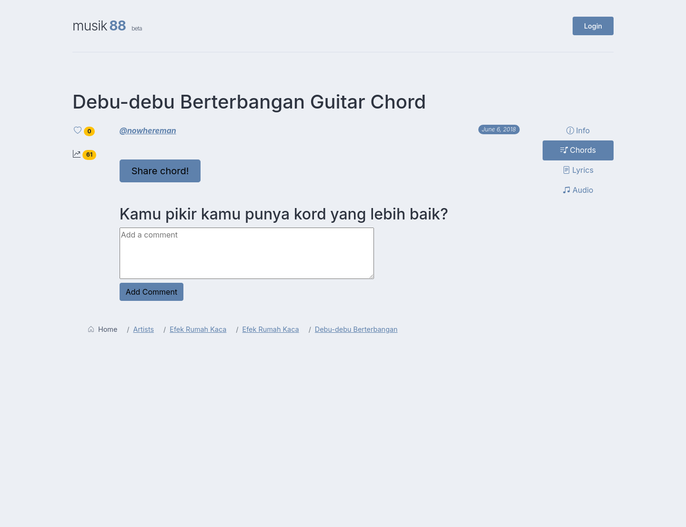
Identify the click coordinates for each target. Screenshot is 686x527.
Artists (143, 329)
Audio (578, 190)
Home (102, 329)
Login (593, 26)
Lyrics (578, 170)
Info (578, 130)
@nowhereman (148, 130)
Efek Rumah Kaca (198, 329)
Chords (578, 150)
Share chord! (160, 171)
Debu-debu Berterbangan (356, 329)
